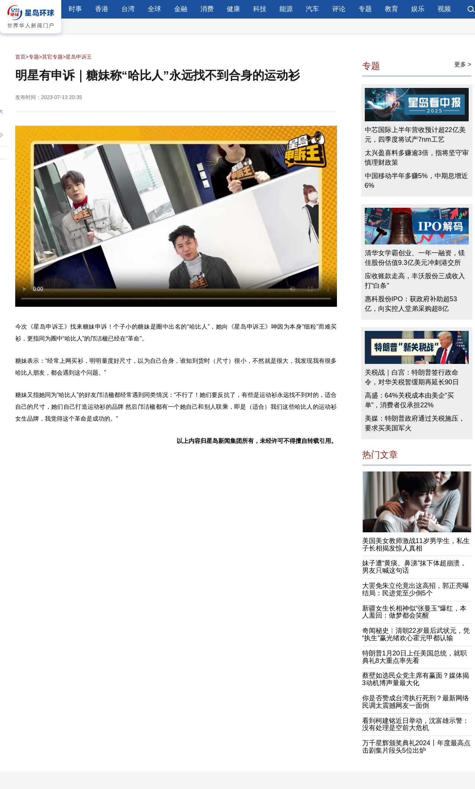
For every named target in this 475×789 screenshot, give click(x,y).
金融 (180, 9)
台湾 (128, 9)
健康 (233, 9)
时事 (75, 9)
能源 (286, 9)
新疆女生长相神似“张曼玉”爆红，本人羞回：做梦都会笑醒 (414, 612)
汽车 (312, 9)
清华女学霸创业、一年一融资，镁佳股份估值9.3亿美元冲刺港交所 (415, 257)
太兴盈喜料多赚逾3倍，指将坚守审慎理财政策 (417, 157)
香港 (101, 9)
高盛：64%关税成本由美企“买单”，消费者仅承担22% (409, 400)
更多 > (462, 64)
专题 (365, 9)
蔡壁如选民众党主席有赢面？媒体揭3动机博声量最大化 (415, 679)
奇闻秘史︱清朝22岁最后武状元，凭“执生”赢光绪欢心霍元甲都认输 (416, 634)
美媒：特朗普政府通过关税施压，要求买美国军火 (415, 423)
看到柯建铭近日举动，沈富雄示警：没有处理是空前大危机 (415, 724)
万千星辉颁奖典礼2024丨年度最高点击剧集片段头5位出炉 (416, 746)
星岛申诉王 (79, 57)
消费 (207, 9)
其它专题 (52, 57)
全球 (154, 9)
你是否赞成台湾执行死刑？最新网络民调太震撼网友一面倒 (415, 701)
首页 (20, 57)
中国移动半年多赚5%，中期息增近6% (416, 180)
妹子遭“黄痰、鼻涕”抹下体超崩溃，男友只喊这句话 (414, 566)
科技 (259, 9)
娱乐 (418, 9)
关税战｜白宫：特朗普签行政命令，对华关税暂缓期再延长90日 (412, 377)
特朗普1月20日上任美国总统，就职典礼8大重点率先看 (414, 657)
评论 (338, 9)
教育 (391, 9)
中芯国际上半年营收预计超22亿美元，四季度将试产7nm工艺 (415, 134)
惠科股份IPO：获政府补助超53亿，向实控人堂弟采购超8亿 (411, 303)
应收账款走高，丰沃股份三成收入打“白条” (415, 280)
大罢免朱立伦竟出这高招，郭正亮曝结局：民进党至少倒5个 (415, 589)
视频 (444, 9)
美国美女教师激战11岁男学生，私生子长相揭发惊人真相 (416, 544)
